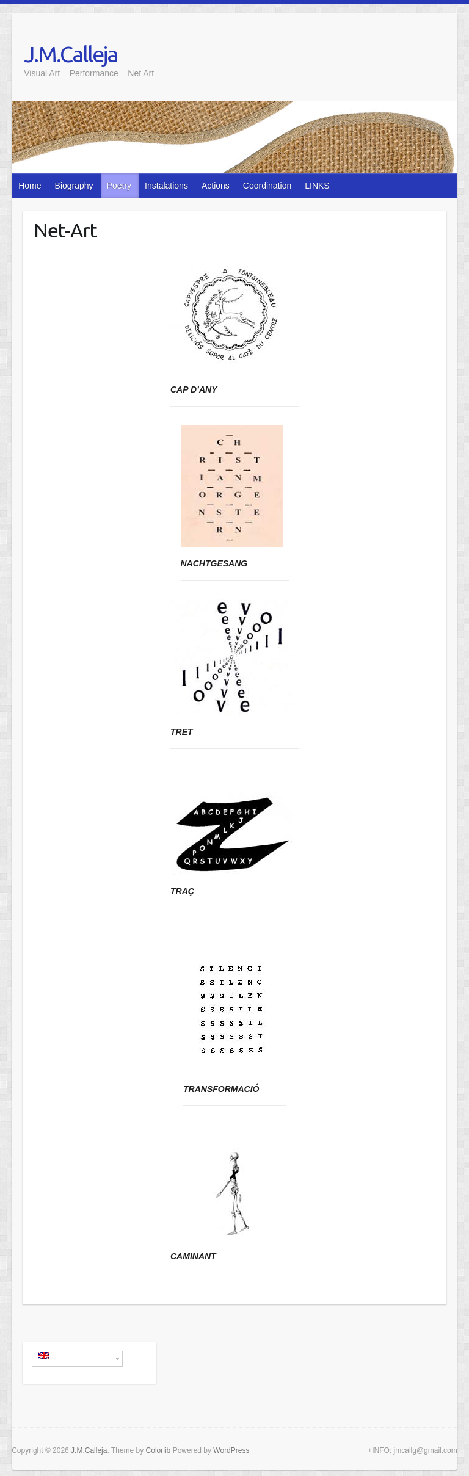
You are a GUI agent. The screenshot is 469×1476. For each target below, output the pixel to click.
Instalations (166, 185)
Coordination (267, 185)
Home (29, 185)
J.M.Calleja (70, 54)
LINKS (317, 185)
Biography (74, 185)
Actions (216, 185)
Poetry (119, 185)
